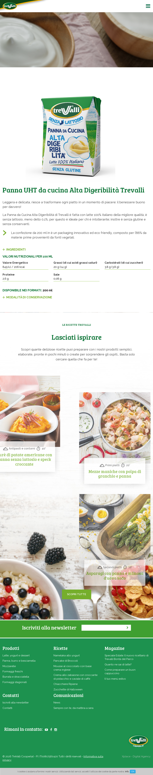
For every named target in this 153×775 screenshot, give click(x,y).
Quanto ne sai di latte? (118, 664)
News (56, 702)
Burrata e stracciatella (16, 676)
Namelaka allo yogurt (66, 655)
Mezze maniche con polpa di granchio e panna (114, 528)
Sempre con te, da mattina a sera (73, 708)
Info (127, 771)
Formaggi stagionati (15, 682)
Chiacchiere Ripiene (65, 684)
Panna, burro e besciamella (19, 660)
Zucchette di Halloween (68, 689)
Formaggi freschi (13, 671)
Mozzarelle (9, 666)
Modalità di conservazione (29, 297)
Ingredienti (16, 249)
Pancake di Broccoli (65, 660)
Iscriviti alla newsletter (16, 702)
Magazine (114, 648)
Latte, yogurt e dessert (16, 655)
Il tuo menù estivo (115, 678)
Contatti (7, 708)
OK (132, 771)
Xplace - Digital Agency (136, 756)
